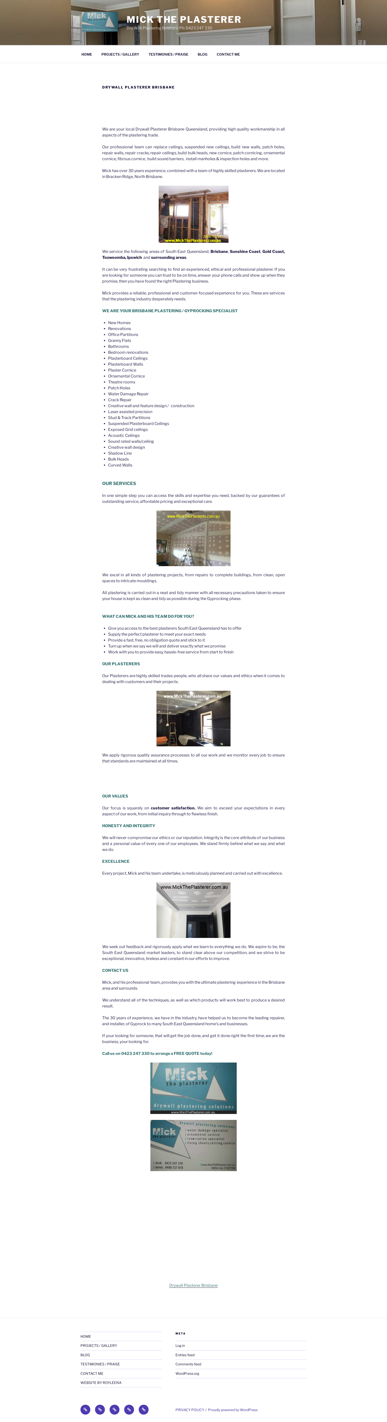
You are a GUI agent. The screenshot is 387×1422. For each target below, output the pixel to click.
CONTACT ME (228, 54)
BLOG (202, 54)
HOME (86, 54)
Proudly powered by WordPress (233, 1410)
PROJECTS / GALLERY (120, 54)
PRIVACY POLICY (189, 1410)
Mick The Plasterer (184, 19)
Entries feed (184, 1355)
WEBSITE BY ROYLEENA (100, 1382)
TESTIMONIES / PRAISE (168, 54)
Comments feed (188, 1364)
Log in (180, 1345)
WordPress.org (187, 1373)
